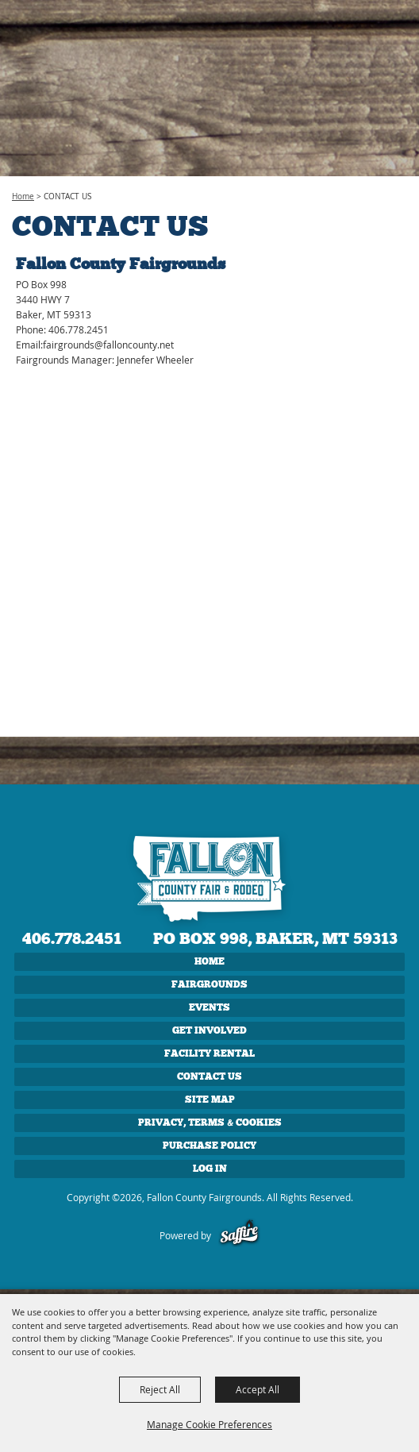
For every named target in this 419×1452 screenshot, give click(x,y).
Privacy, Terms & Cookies (210, 1122)
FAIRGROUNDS (209, 984)
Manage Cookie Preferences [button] (209, 1424)
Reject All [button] (160, 1389)
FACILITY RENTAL (209, 1053)
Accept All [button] (257, 1389)
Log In (210, 1168)
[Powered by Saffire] (239, 1235)
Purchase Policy (209, 1145)
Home (23, 196)
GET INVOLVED (209, 1030)
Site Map (210, 1099)
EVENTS (209, 1007)
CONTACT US (209, 1076)
